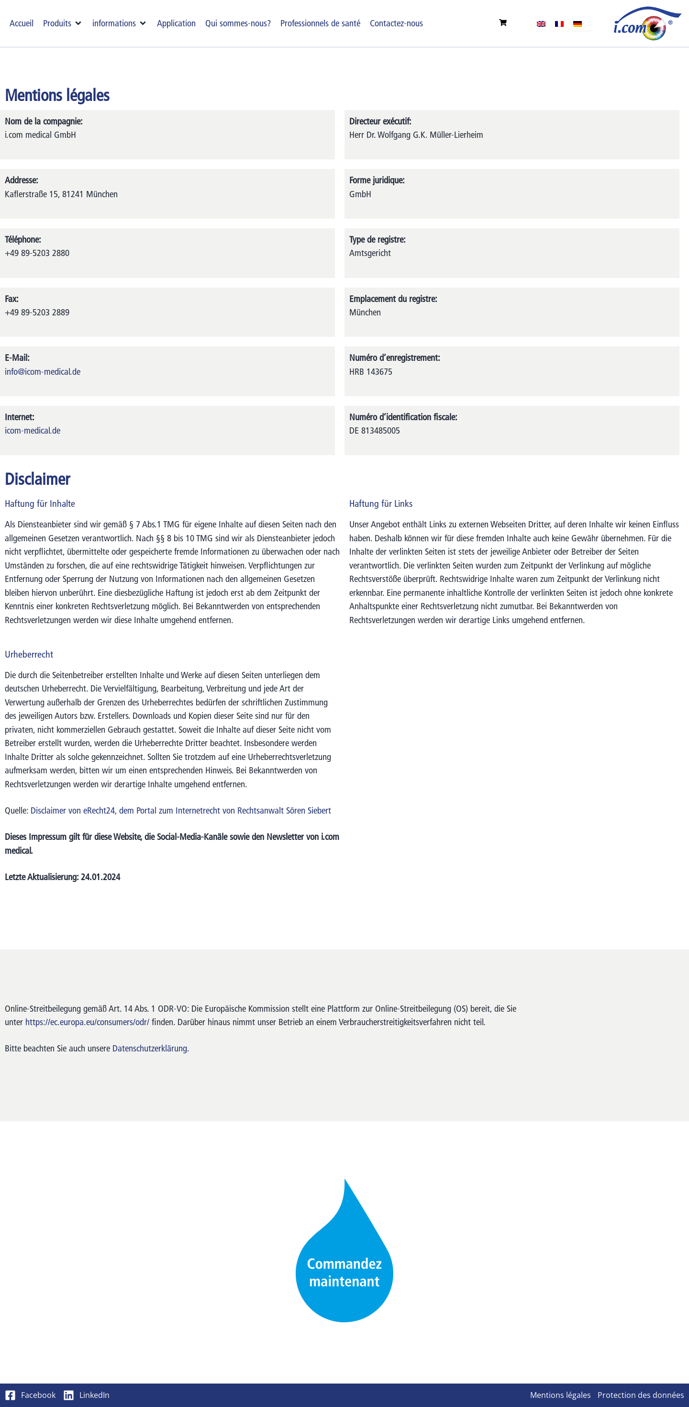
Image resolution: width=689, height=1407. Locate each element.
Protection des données (641, 1395)
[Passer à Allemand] (577, 23)
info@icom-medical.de (42, 371)
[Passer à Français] (559, 23)
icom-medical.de (32, 430)
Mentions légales (560, 1395)
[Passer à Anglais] (541, 23)
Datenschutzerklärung (149, 1048)
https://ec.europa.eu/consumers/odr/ (87, 1021)
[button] (63, 23)
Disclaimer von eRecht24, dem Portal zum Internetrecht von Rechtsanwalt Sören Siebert (181, 810)
